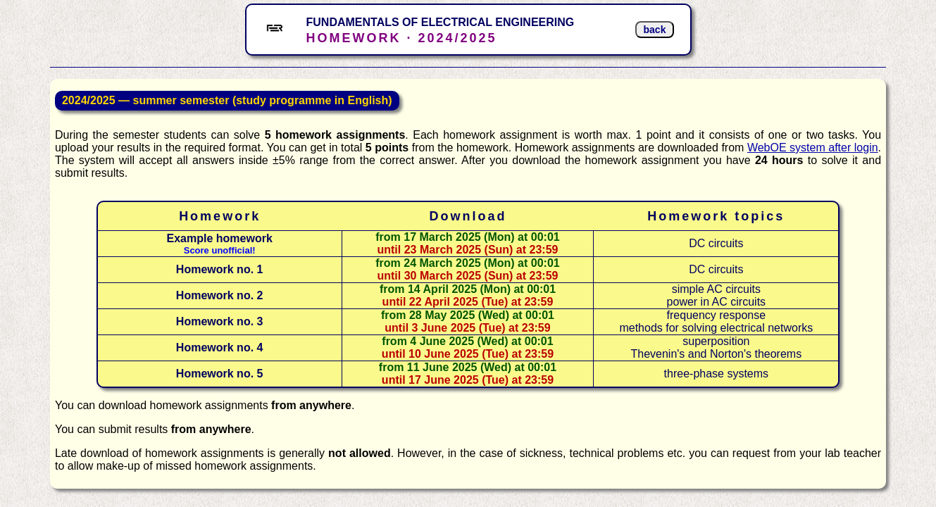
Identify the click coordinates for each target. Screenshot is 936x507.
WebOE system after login (812, 148)
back (655, 29)
